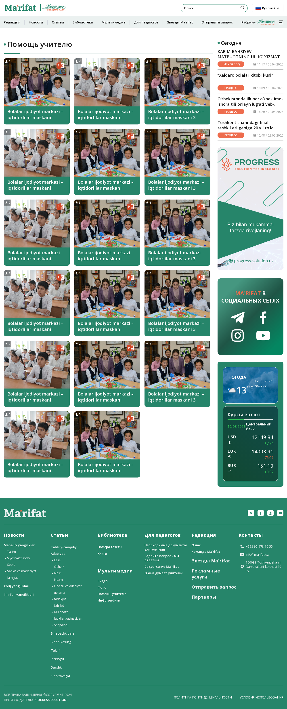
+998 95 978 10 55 (256, 546)
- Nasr (56, 573)
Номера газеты (110, 547)
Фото (102, 587)
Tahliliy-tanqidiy (64, 547)
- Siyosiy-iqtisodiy (17, 558)
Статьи (58, 22)
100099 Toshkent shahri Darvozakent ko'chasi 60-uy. (261, 566)
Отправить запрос (217, 22)
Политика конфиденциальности (203, 697)
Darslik (56, 667)
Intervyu (57, 658)
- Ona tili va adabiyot (67, 586)
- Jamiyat (11, 577)
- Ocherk (58, 566)
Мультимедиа (114, 22)
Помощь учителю (112, 594)
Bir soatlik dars (63, 633)
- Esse (56, 560)
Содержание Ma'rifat (162, 566)
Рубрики (258, 22)
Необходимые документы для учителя (166, 547)
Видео (103, 581)
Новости (36, 22)
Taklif (55, 650)
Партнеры (204, 597)
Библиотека (83, 22)
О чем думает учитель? (164, 573)
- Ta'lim (10, 551)
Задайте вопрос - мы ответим (162, 558)
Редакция (12, 22)
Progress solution (50, 700)
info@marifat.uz (254, 554)
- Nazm (57, 579)
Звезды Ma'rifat (180, 22)
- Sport (10, 564)
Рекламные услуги (206, 574)
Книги (102, 553)
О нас (196, 545)
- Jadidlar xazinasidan (67, 618)
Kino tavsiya (60, 675)
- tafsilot (58, 605)
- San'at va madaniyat (20, 571)
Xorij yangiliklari (16, 586)
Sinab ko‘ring (61, 642)
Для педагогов (146, 22)
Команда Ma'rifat (206, 551)
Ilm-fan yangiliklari (19, 594)
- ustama (58, 592)
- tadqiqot (59, 599)
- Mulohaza (60, 612)
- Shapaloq (59, 625)
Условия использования (261, 697)
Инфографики (109, 600)
